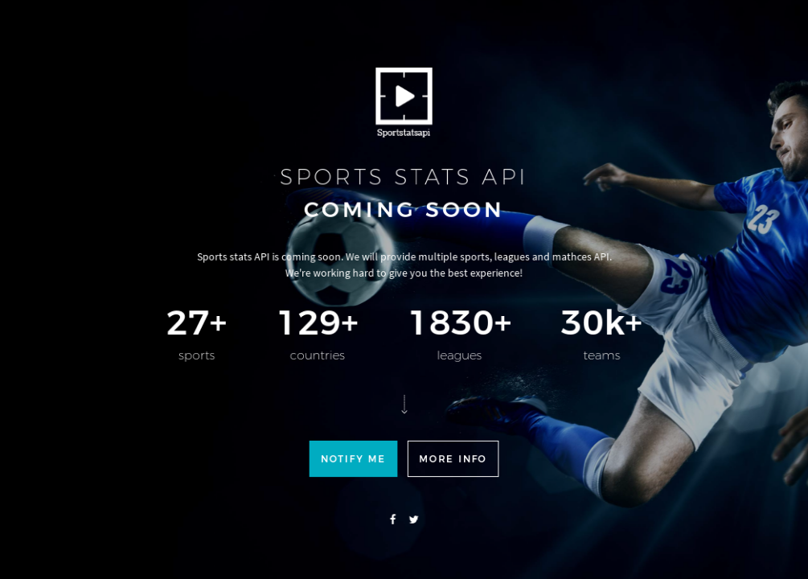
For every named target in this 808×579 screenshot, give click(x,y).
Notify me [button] (356, 490)
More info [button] (450, 490)
